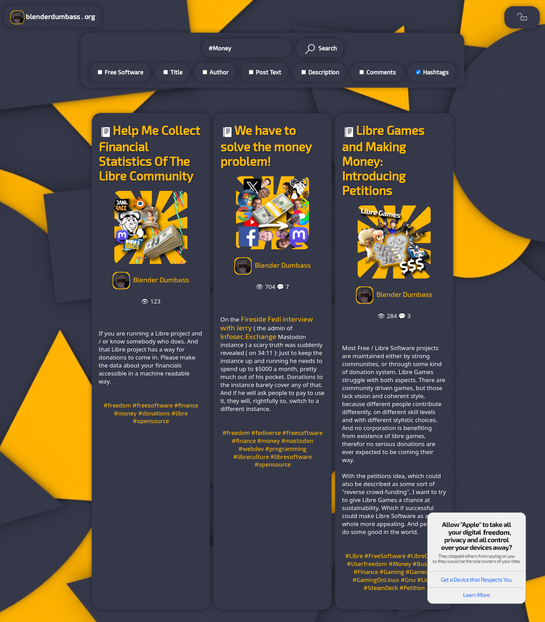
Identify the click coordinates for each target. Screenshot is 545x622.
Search (320, 49)
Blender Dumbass (161, 279)
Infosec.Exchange (248, 336)
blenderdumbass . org (52, 17)
